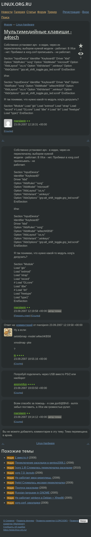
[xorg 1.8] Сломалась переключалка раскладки (43, 467)
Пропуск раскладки (26, 487)
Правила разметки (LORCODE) (52, 520)
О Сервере (9, 520)
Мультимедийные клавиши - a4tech (38, 34)
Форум (41, 12)
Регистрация (71, 12)
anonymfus (20, 384)
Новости (7, 12)
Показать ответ (22, 315)
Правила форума (25, 520)
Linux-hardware (25, 24)
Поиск (5, 17)
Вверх (83, 521)
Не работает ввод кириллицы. (33, 477)
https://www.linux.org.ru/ (15, 530)
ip (15, 355)
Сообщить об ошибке (14, 527)
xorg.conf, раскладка (27, 502)
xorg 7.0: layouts (24, 472)
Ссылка (8, 131)
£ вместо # (21, 457)
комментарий (24, 325)
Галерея (19, 12)
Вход (85, 12)
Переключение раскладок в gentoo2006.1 (40, 462)
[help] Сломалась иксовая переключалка (40, 482)
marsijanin (20, 120)
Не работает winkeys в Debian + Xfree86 (39, 497)
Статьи (31, 12)
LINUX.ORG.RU (16, 4)
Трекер (52, 12)
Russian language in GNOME (32, 492)
